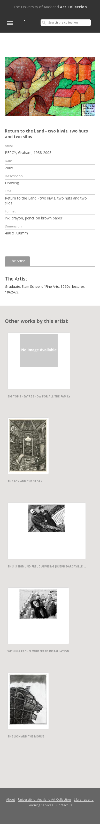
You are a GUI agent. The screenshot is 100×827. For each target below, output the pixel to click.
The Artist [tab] (17, 261)
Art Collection (50, 6)
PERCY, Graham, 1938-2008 (28, 152)
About (10, 799)
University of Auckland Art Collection (44, 799)
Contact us (64, 805)
